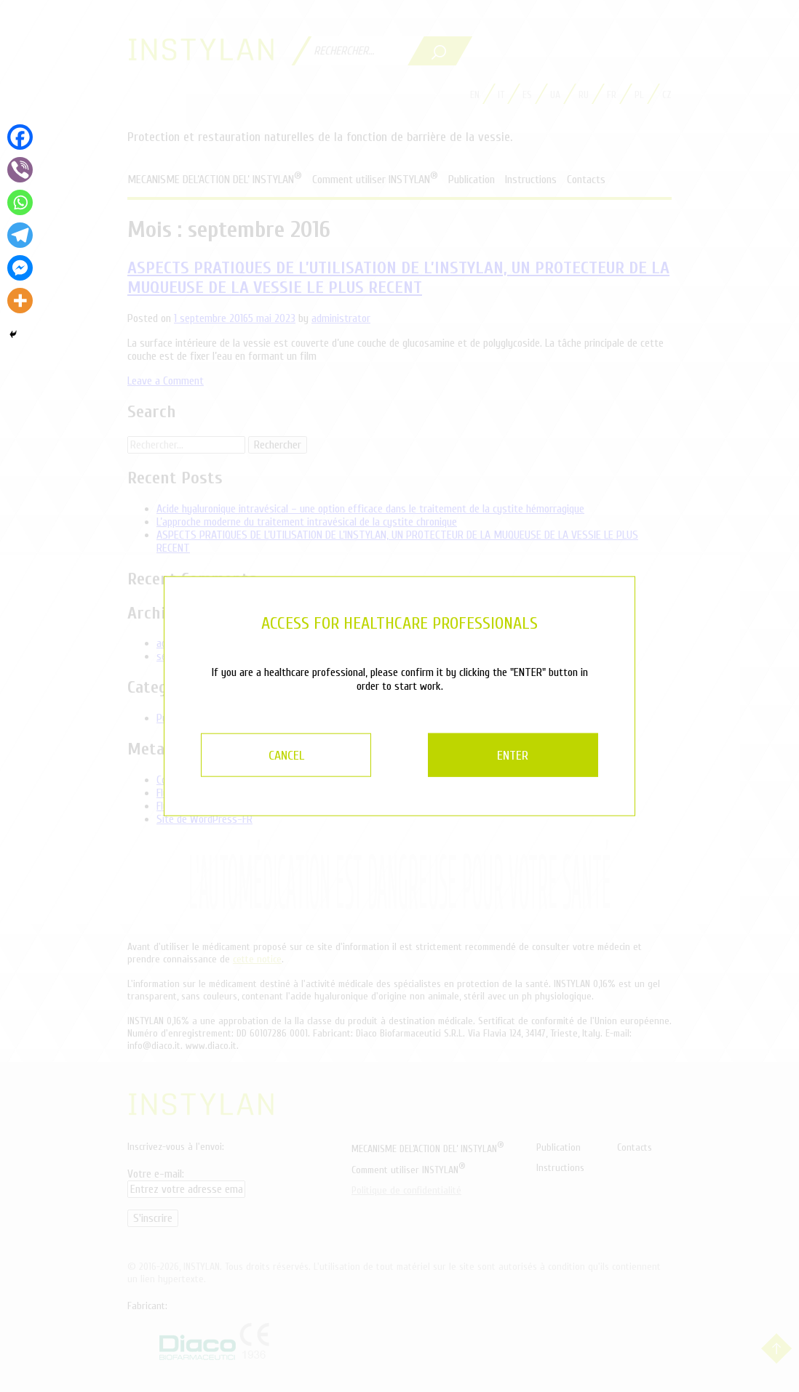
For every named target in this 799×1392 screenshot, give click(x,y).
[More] (20, 300)
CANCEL (276, 755)
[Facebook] (20, 137)
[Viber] (20, 169)
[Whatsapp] (20, 202)
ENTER (523, 755)
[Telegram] (20, 235)
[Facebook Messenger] (20, 268)
